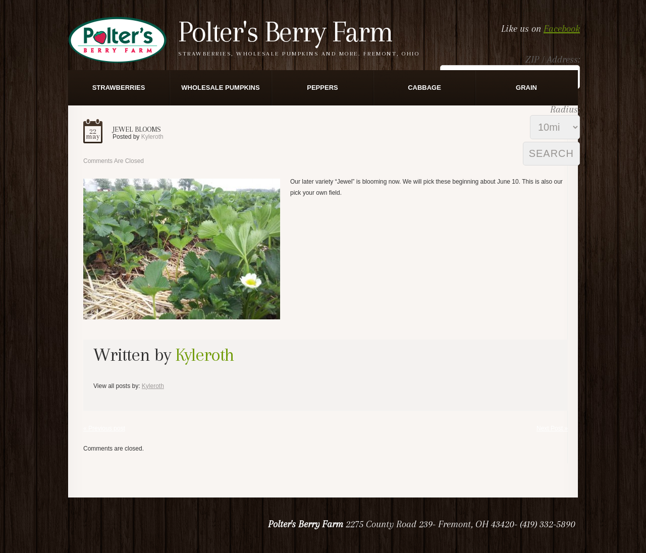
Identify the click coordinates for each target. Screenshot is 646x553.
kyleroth (152, 136)
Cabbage (424, 87)
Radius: (565, 109)
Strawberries (118, 87)
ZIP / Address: (552, 59)
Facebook (562, 28)
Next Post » (552, 428)
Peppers (322, 87)
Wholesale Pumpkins (220, 87)
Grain (526, 87)
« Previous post (104, 428)
